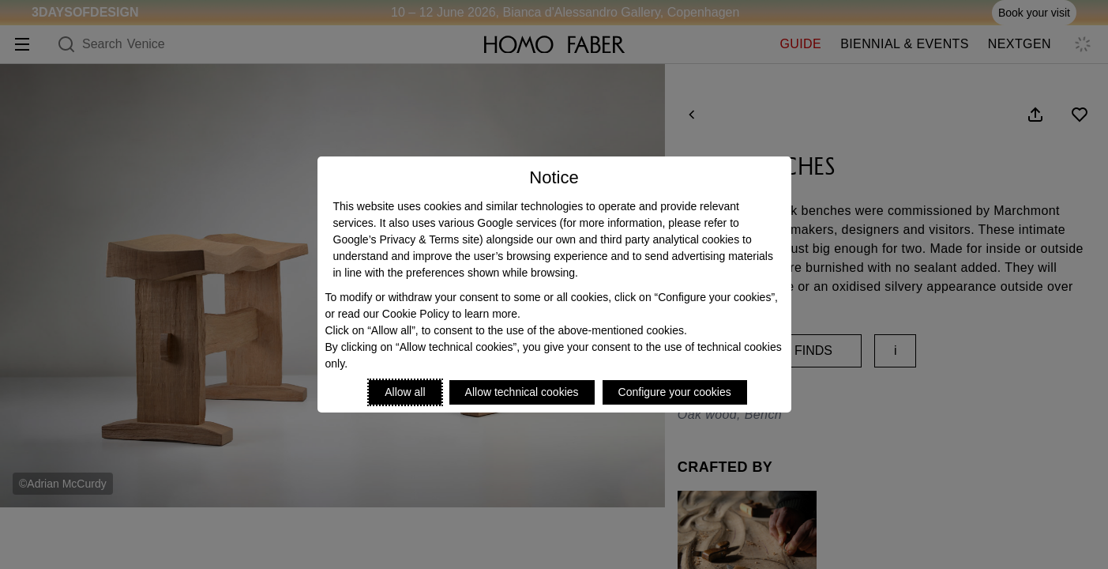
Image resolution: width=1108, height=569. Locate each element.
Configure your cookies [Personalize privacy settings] (674, 392)
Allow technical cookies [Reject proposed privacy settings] (522, 392)
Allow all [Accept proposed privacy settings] (405, 392)
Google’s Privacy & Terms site (406, 239)
